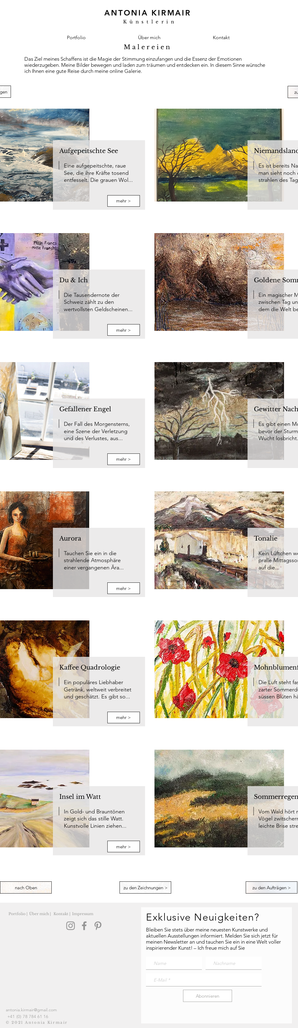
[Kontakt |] (61, 914)
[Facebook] (84, 925)
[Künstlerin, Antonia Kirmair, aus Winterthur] (146, 16)
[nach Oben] (26, 887)
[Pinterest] (98, 925)
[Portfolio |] (18, 914)
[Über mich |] (39, 914)
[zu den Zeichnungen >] (145, 887)
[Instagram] (70, 925)
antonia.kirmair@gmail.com (31, 1010)
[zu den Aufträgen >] (271, 887)
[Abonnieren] (207, 996)
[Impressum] (83, 914)
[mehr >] (123, 201)
